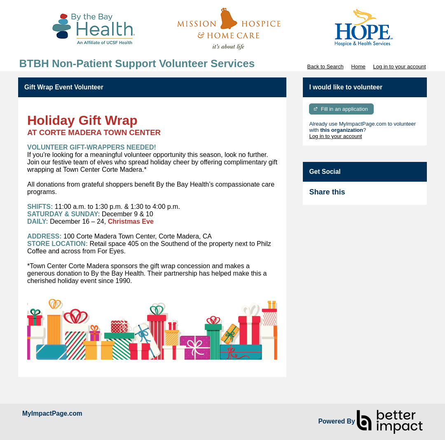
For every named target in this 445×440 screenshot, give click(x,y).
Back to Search (325, 66)
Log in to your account (399, 66)
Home (358, 66)
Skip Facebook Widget (371, 195)
